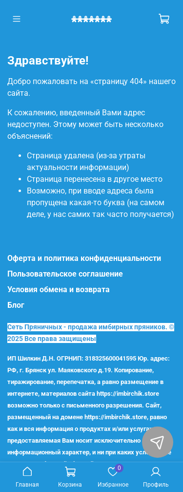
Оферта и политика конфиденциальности (84, 258)
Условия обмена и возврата (58, 289)
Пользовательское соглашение (65, 273)
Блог (15, 305)
